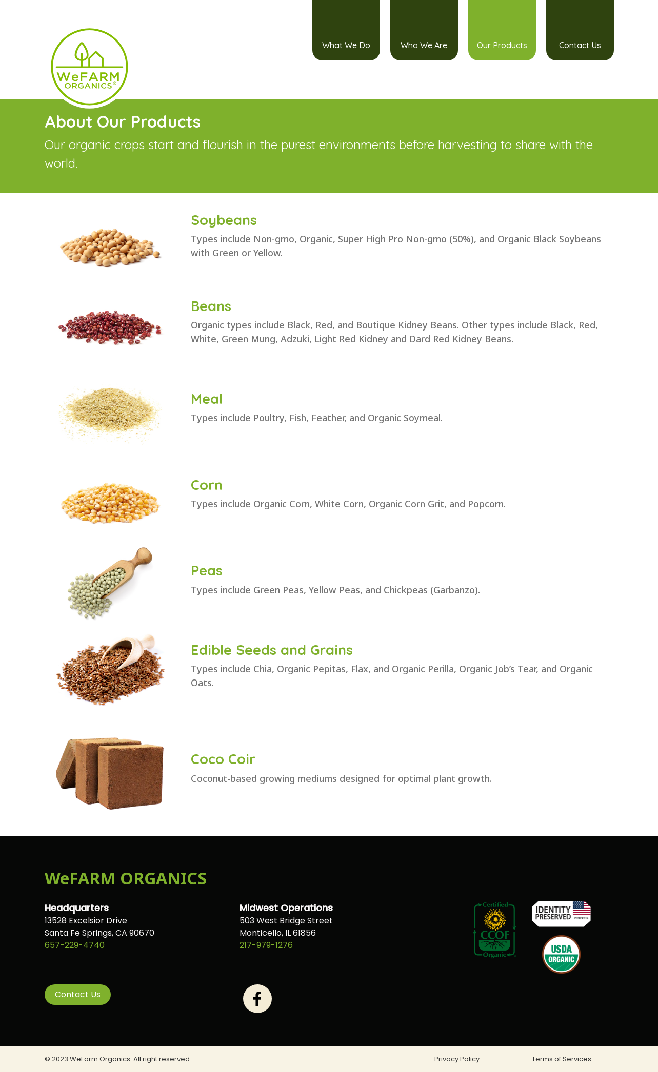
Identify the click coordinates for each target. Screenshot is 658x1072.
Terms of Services (561, 1059)
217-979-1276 (266, 945)
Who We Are (424, 45)
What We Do (346, 45)
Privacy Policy (457, 1059)
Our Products (502, 45)
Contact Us (580, 45)
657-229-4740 (75, 945)
